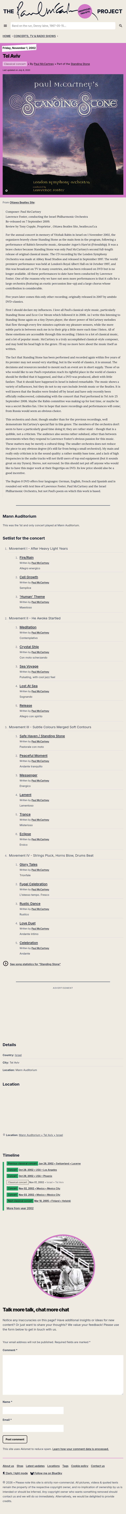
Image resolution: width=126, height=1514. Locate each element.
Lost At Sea (29, 686)
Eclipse (25, 834)
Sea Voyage (29, 666)
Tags (65, 1466)
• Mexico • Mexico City (39, 1188)
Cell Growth (29, 577)
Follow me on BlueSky (46, 1473)
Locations (53, 1466)
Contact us (98, 1466)
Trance (25, 814)
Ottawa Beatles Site (22, 202)
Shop (20, 1466)
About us (8, 1466)
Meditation (28, 627)
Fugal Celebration (33, 884)
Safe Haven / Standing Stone (42, 736)
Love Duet (28, 923)
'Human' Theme (32, 597)
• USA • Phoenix (35, 1176)
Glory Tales (28, 864)
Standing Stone (80, 64)
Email (7, 1419)
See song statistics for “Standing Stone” (35, 964)
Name (7, 1401)
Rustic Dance (30, 904)
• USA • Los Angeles (38, 1169)
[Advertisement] (63, 1013)
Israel (18, 1055)
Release (26, 705)
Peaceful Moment (33, 756)
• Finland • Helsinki (52, 1200)
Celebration (29, 943)
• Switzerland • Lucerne (60, 1163)
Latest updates (35, 1466)
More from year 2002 (20, 1208)
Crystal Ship (29, 647)
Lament (25, 795)
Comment (10, 1350)
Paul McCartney (44, 64)
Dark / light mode (15, 1473)
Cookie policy (79, 1466)
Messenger (28, 775)
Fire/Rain (27, 557)
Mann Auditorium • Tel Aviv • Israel (41, 1135)
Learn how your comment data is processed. (80, 1449)
